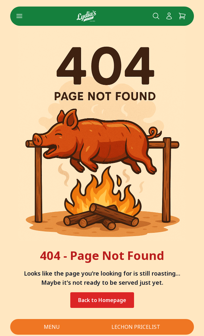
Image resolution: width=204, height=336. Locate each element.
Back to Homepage (102, 300)
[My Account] (169, 16)
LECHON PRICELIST (135, 326)
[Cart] (182, 16)
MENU (52, 326)
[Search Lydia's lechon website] (155, 16)
